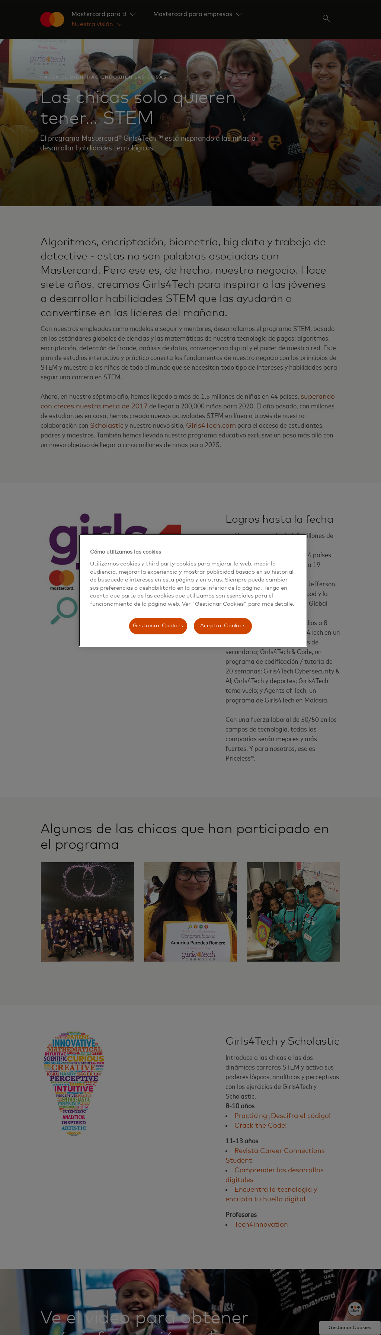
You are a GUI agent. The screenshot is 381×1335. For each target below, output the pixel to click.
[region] (193, 590)
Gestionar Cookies (158, 625)
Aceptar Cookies (223, 625)
